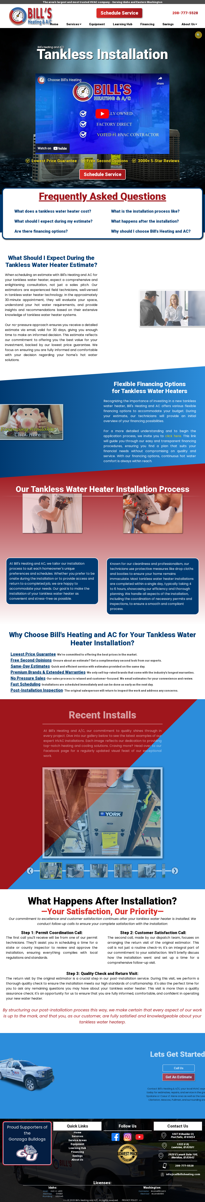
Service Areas (77, 1140)
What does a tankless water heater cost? (52, 211)
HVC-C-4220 (56, 1191)
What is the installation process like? (145, 211)
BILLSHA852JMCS (158, 1191)
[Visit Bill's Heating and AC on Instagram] (128, 1137)
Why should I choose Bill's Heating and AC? (151, 231)
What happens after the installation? (145, 221)
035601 (59, 1194)
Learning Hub (77, 1148)
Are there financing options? (41, 231)
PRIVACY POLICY (130, 1200)
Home (77, 1132)
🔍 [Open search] (198, 35)
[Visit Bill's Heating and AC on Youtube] (140, 1137)
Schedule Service (119, 13)
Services (77, 1136)
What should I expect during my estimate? (53, 221)
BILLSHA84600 (158, 1194)
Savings (77, 1155)
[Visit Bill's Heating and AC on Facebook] (116, 1137)
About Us (77, 1159)
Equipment (77, 1144)
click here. (173, 436)
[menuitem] (54, 25)
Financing (77, 1151)
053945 (59, 1196)
